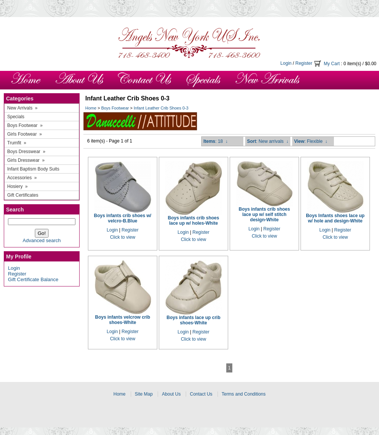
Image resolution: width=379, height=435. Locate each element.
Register (303, 63)
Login (285, 63)
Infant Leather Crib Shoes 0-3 (161, 108)
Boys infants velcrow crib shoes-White (122, 320)
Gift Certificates (22, 195)
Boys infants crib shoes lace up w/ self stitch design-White (264, 214)
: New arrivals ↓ (267, 141)
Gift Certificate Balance (33, 279)
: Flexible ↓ (310, 141)
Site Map (144, 394)
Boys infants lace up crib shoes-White (193, 320)
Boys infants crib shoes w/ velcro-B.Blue (122, 218)
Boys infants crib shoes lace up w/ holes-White (193, 220)
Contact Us (201, 394)
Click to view (122, 237)
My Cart (332, 63)
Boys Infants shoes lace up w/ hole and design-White (335, 218)
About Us (171, 394)
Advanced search (42, 240)
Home (90, 108)
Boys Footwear (115, 108)
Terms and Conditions (244, 394)
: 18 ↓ (216, 141)
